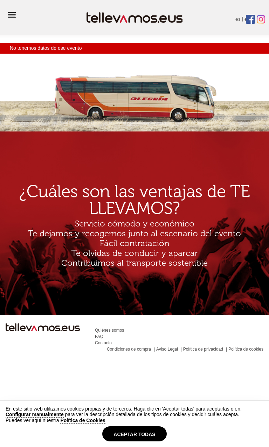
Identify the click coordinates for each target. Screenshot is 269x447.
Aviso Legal (167, 349)
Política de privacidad (203, 349)
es (237, 19)
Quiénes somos (109, 330)
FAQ (99, 336)
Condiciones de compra (129, 349)
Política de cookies (245, 349)
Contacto (103, 342)
